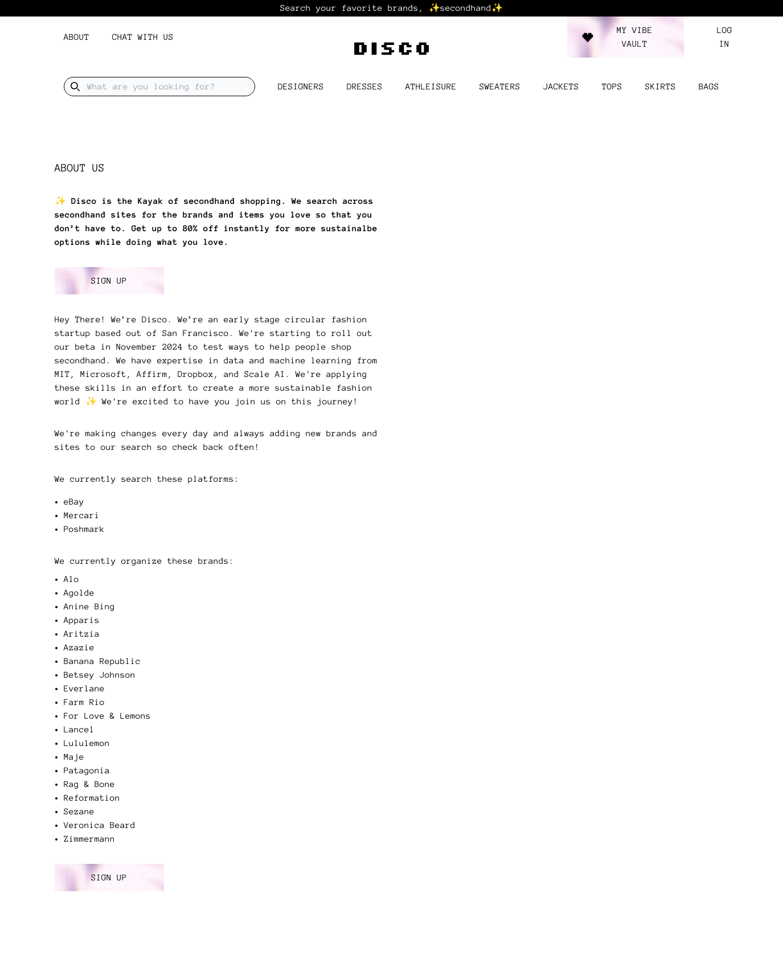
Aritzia (82, 633)
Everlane (84, 688)
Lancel (79, 729)
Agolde (79, 592)
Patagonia (87, 770)
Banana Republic (102, 661)
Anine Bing (89, 606)
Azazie (79, 647)
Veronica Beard (100, 825)
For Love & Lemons (107, 715)
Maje (74, 756)
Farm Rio (84, 702)
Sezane (79, 811)
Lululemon (87, 743)
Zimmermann (89, 838)
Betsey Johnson (100, 674)
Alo (71, 579)
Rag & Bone (89, 784)
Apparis (82, 620)
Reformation (92, 797)
